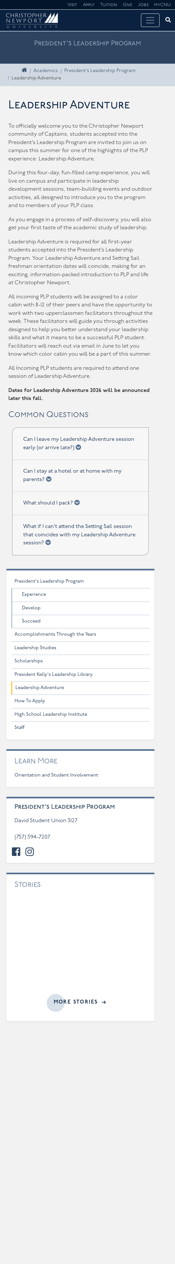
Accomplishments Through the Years (55, 634)
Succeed (31, 621)
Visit (72, 5)
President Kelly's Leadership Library (53, 674)
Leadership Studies (35, 648)
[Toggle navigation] (150, 20)
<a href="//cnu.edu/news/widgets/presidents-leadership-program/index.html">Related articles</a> (80, 946)
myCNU (162, 5)
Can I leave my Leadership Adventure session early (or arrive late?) (78, 443)
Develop (31, 608)
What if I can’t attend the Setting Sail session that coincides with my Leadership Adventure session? (79, 535)
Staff (19, 727)
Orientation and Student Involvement (56, 775)
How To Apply (29, 701)
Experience (34, 594)
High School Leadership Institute (50, 714)
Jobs (143, 5)
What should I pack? (53, 502)
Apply (89, 5)
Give (127, 5)
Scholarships (28, 661)
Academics (45, 70)
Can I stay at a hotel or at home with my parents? (72, 475)
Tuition (108, 5)
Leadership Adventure (39, 688)
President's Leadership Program (100, 70)
